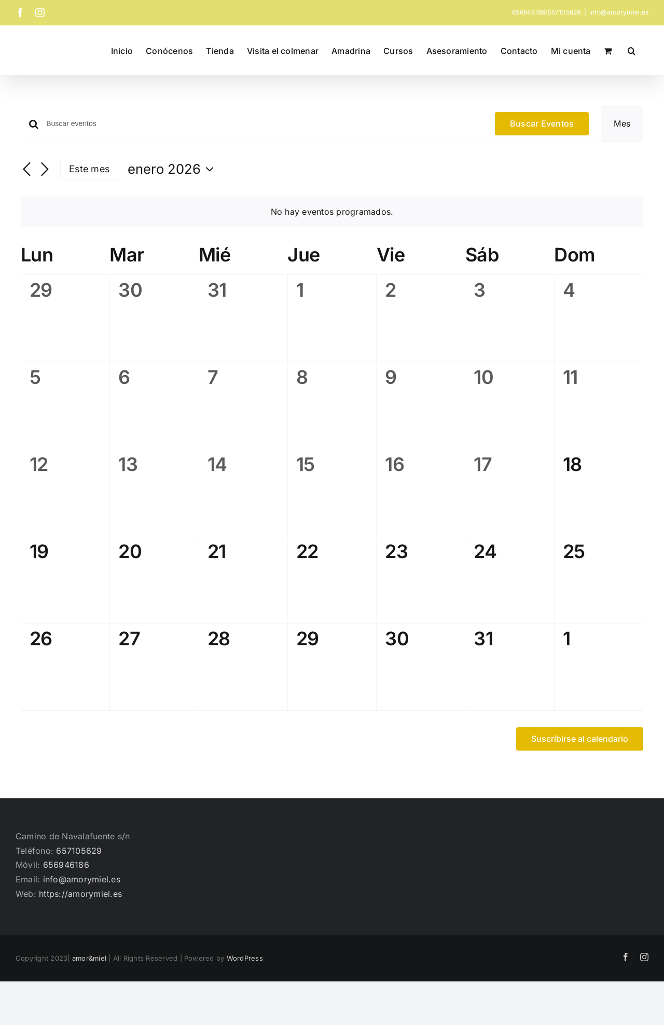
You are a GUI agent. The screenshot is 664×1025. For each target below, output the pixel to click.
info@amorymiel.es (618, 12)
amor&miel (89, 958)
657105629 (79, 851)
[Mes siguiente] (44, 170)
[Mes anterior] (27, 170)
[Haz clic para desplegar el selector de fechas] (173, 169)
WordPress (245, 958)
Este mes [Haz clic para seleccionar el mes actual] (89, 168)
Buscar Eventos (542, 123)
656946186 (66, 865)
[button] (631, 49)
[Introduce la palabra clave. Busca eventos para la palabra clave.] (264, 123)
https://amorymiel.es (80, 894)
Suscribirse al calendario (579, 739)
